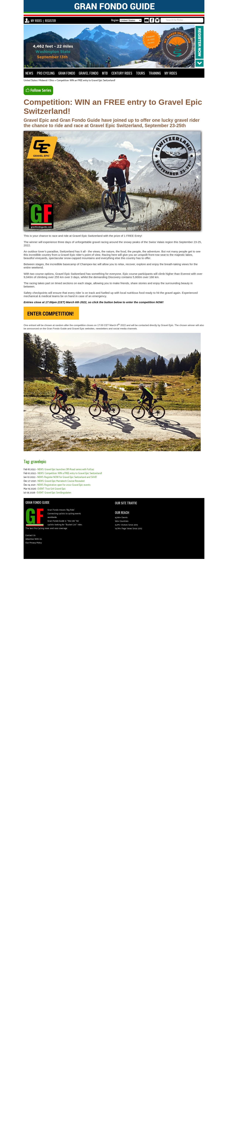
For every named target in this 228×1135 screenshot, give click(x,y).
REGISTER (50, 20)
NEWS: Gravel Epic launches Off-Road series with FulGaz (65, 469)
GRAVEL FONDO (88, 73)
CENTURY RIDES (121, 73)
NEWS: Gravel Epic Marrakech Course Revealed (61, 481)
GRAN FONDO (66, 73)
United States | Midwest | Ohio (39, 80)
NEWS (29, 73)
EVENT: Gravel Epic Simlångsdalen (54, 493)
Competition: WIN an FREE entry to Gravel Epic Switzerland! (86, 80)
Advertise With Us (33, 539)
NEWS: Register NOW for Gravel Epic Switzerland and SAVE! (67, 477)
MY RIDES (36, 20)
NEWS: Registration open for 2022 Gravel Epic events (63, 485)
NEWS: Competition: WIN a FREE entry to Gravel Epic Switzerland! (70, 473)
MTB (105, 73)
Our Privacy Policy (33, 543)
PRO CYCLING (46, 73)
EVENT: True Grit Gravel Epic (52, 489)
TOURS (140, 73)
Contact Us (30, 535)
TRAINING (155, 73)
